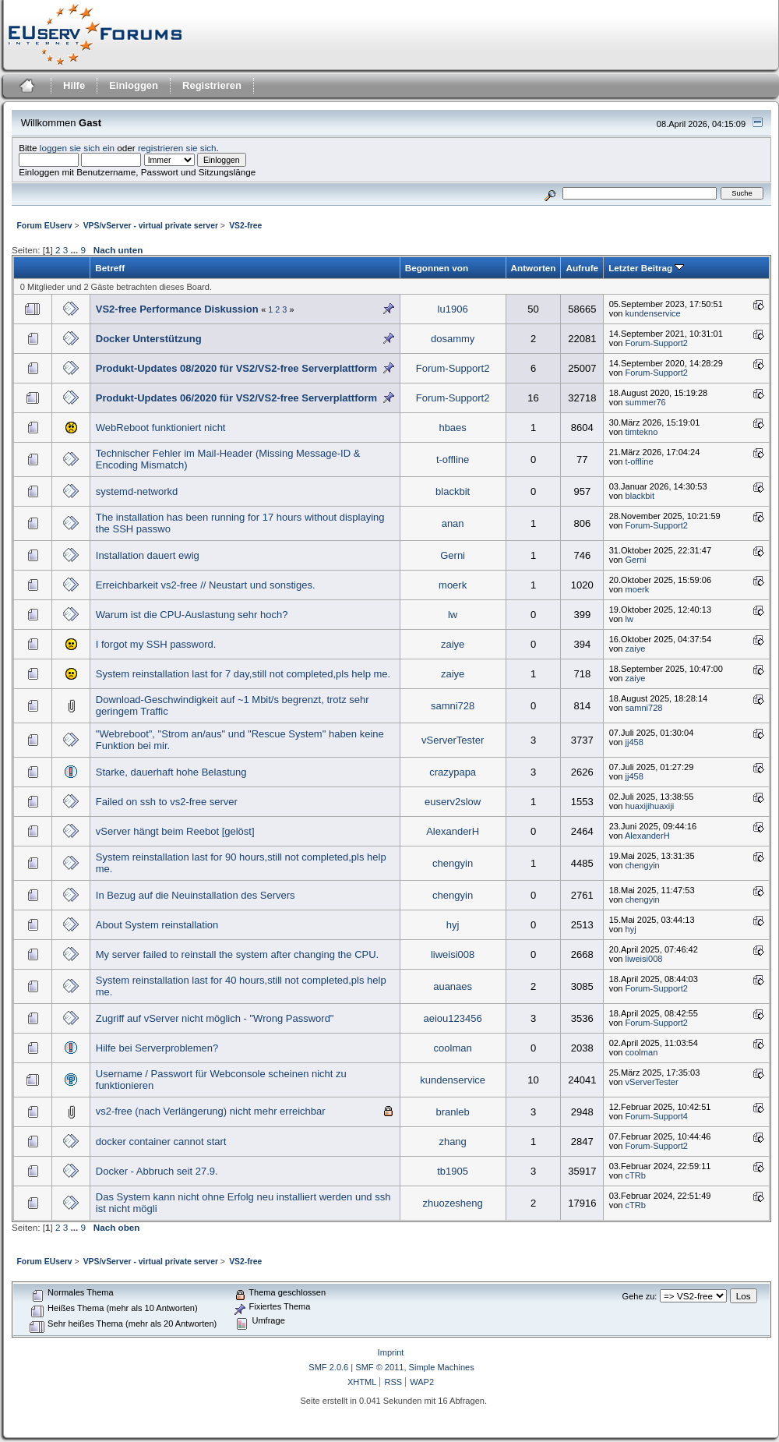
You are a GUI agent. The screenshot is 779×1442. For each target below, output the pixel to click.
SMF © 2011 (379, 1367)
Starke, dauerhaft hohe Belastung (171, 772)
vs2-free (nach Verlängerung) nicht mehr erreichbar (211, 1111)
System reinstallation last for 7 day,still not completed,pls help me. (243, 674)
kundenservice (653, 313)
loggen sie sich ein (77, 148)
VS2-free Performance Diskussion (177, 309)
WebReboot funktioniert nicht (161, 427)
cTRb (636, 1175)
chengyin (452, 863)
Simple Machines (441, 1367)
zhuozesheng (452, 1203)
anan (453, 523)
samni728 (452, 706)
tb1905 (452, 1171)
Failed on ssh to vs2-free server (167, 802)
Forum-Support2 (657, 343)
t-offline (452, 459)
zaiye (452, 644)
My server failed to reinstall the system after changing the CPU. (237, 954)
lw (452, 614)
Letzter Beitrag (646, 268)
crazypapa (452, 772)
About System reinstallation (157, 925)
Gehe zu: (639, 1296)
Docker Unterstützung (149, 339)
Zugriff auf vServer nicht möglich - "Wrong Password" (215, 1018)
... (75, 250)
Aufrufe (582, 268)
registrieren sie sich (177, 148)
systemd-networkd (137, 491)
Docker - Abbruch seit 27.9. (157, 1171)
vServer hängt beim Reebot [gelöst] (175, 831)
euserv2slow (453, 802)
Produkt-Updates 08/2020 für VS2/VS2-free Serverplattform (236, 368)
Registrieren (211, 85)
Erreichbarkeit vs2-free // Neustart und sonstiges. (205, 585)
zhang (452, 1141)
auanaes (452, 986)
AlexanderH (452, 831)
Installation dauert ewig (147, 555)
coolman (453, 1048)
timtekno (642, 431)
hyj (453, 925)
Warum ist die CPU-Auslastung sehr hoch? (192, 614)
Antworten (533, 268)
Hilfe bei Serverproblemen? (157, 1048)
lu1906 (453, 309)
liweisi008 (452, 954)
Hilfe (74, 85)
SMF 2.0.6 (328, 1367)
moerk (453, 585)
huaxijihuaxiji (650, 806)
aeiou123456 (453, 1018)
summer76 (646, 402)
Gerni (452, 555)
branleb (452, 1112)
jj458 (634, 742)
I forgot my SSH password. (156, 644)
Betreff (110, 268)
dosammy (452, 339)
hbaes (452, 427)
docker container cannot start (161, 1141)
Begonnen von (436, 268)
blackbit (452, 491)
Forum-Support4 (657, 1116)
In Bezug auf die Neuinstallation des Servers (195, 895)
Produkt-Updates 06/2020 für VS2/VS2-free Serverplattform (236, 398)
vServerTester (452, 740)
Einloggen (133, 85)
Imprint (391, 1352)
